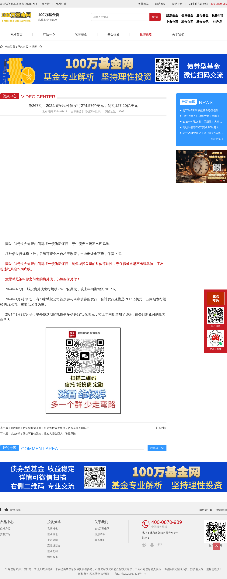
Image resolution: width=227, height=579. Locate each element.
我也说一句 (157, 447)
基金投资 (113, 34)
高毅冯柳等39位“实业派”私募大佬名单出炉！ (203, 127)
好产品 (217, 21)
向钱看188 (205, 510)
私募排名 (217, 15)
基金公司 (187, 21)
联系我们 (100, 539)
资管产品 (5, 534)
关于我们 (178, 34)
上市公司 (172, 21)
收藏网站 (143, 3)
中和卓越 (221, 510)
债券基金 (187, 15)
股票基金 (172, 15)
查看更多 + (216, 139)
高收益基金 (54, 545)
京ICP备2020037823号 (127, 573)
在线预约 (216, 298)
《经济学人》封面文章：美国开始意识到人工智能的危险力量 (203, 115)
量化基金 (202, 15)
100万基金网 (102, 528)
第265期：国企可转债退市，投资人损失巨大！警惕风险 (43, 433)
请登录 (46, 3)
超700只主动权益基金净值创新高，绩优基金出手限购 (203, 110)
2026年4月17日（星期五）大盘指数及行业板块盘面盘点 (203, 121)
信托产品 (5, 528)
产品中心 (49, 34)
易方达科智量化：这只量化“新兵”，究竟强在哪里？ (203, 132)
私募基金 (81, 34)
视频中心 (36, 46)
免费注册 (61, 3)
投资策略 (146, 33)
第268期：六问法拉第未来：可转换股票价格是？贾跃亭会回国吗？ (50, 427)
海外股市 (52, 556)
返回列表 (161, 427)
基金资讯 (202, 21)
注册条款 (100, 534)
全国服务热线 (159, 526)
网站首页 (160, 3)
